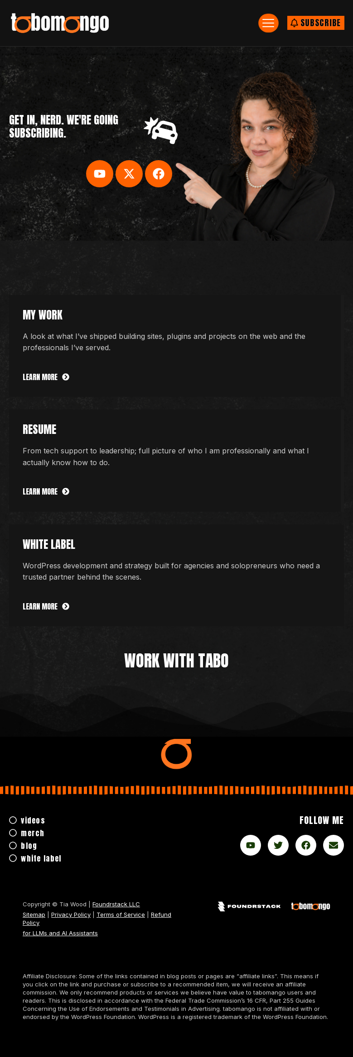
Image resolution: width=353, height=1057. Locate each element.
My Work (43, 315)
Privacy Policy (71, 914)
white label (49, 544)
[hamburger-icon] (268, 23)
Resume (39, 429)
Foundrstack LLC (116, 904)
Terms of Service (121, 914)
